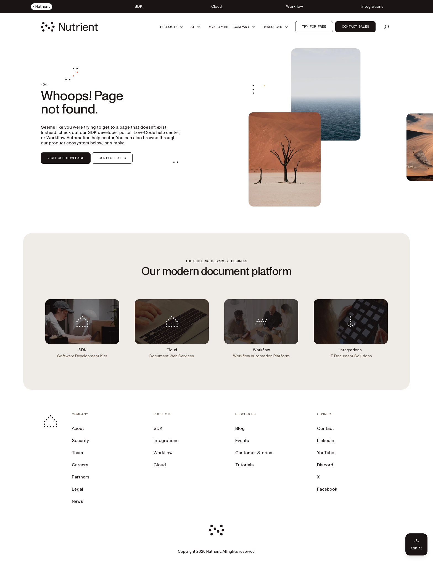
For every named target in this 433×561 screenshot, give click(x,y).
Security (80, 441)
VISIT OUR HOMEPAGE (65, 158)
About (78, 428)
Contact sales (355, 26)
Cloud (160, 465)
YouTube (325, 453)
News (77, 501)
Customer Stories (253, 453)
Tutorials (244, 465)
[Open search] (386, 26)
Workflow (163, 453)
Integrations (166, 441)
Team (77, 453)
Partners (80, 477)
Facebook (327, 489)
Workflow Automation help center (80, 138)
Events (242, 441)
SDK (158, 428)
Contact (325, 428)
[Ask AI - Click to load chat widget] (416, 544)
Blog (240, 428)
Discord (325, 465)
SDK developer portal (109, 132)
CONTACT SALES (112, 158)
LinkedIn (325, 441)
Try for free (314, 26)
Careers (80, 465)
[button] (172, 26)
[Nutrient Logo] (69, 27)
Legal (77, 489)
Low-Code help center (156, 132)
